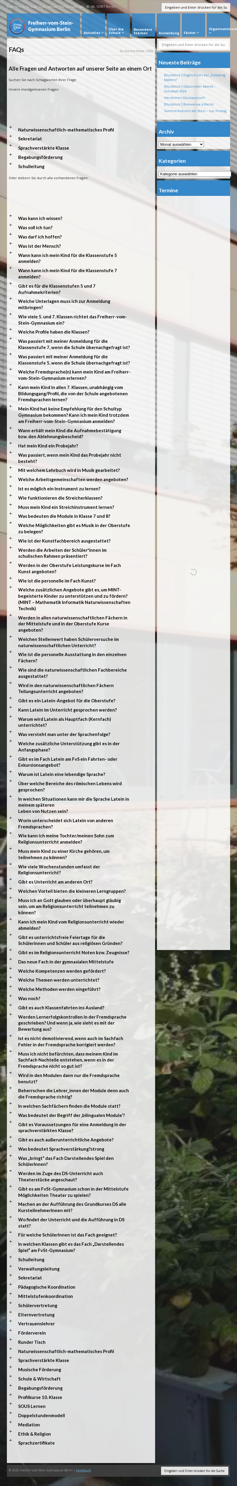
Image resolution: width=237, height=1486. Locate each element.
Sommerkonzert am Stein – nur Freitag (195, 111)
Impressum (83, 1470)
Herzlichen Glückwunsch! (184, 97)
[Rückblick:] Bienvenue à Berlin (189, 104)
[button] (81, 129)
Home (140, 51)
